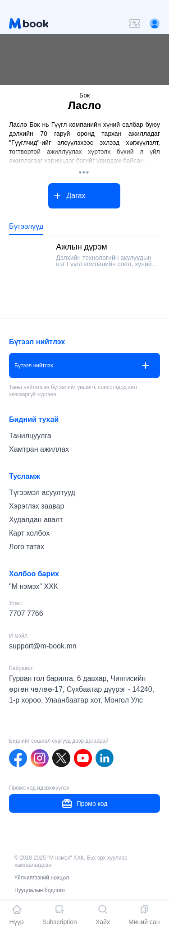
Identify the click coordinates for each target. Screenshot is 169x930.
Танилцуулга (30, 436)
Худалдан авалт (36, 519)
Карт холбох (29, 533)
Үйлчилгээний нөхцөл (41, 877)
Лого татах (26, 547)
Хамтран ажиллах (39, 449)
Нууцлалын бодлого (39, 890)
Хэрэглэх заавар (36, 506)
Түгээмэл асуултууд (42, 492)
